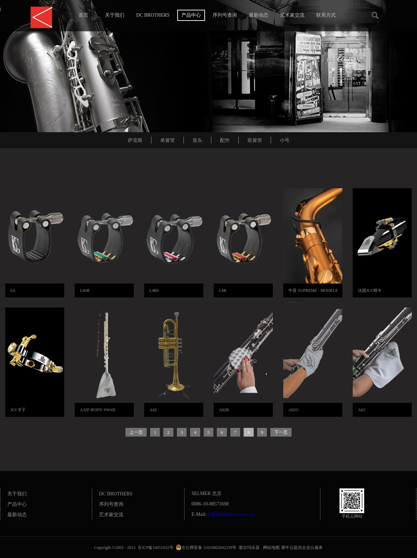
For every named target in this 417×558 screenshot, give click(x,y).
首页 (83, 15)
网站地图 (270, 547)
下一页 (281, 432)
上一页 (136, 432)
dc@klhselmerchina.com (231, 514)
